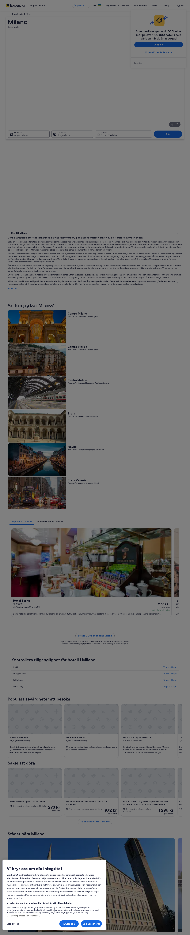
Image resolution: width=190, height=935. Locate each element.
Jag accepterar (91, 923)
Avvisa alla (69, 923)
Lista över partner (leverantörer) (23, 916)
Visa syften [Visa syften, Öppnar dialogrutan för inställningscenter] (13, 923)
